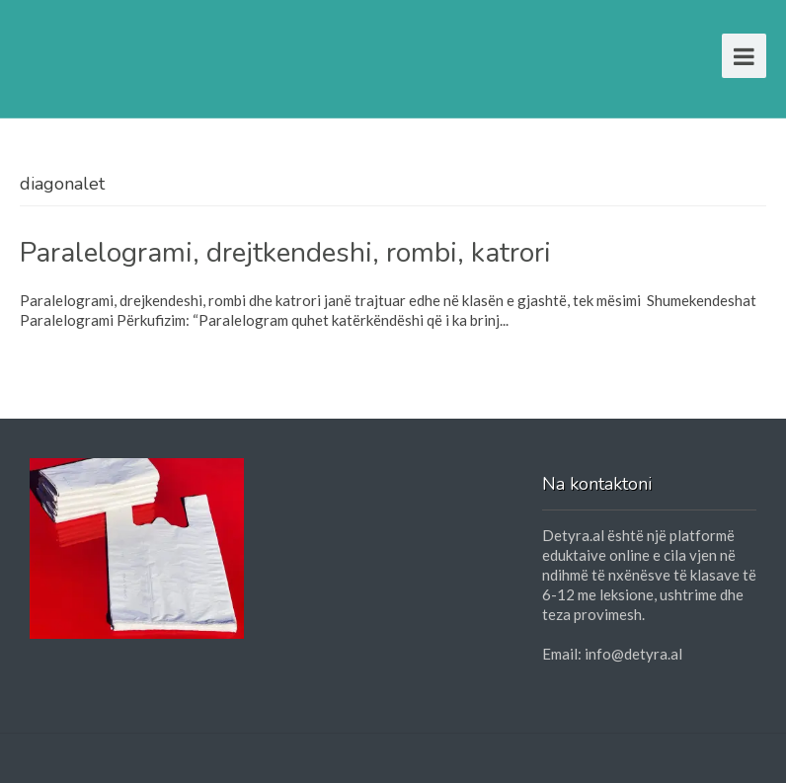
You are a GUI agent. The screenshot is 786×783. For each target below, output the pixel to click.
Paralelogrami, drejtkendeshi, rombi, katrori (285, 253)
